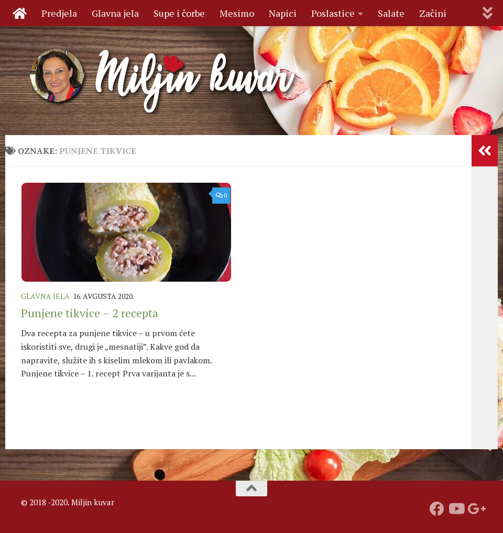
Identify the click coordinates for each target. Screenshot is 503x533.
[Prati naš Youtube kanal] (456, 509)
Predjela (59, 13)
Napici (283, 13)
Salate (391, 13)
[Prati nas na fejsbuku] (437, 509)
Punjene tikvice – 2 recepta (89, 312)
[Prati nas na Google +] (474, 509)
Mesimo (237, 13)
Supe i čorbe (179, 13)
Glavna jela (115, 13)
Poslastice (333, 13)
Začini (432, 13)
